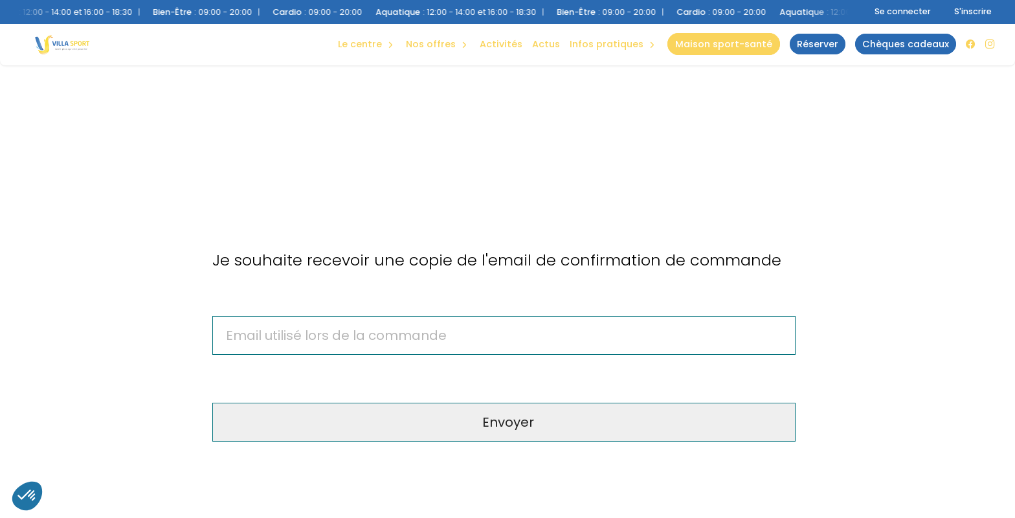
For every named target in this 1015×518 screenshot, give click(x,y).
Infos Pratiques (606, 44)
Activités (501, 44)
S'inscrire (973, 11)
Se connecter (903, 11)
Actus (546, 44)
